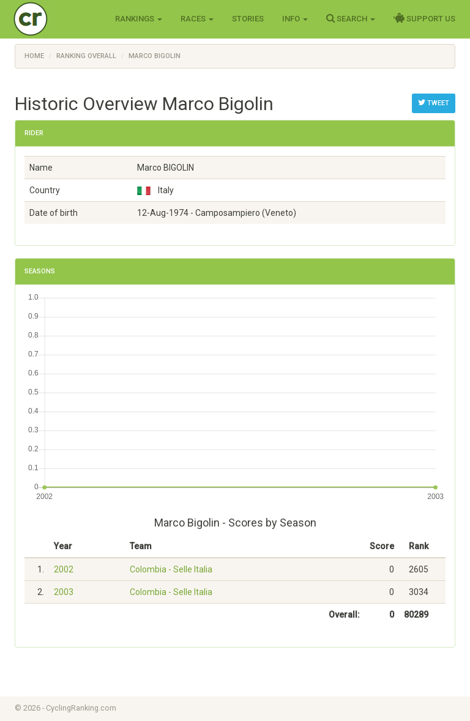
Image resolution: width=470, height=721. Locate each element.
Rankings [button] (138, 18)
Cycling (56, 18)
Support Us (424, 18)
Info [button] (295, 18)
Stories (248, 18)
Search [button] (350, 18)
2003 (63, 592)
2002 (63, 569)
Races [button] (197, 18)
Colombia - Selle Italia (171, 569)
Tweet (433, 102)
